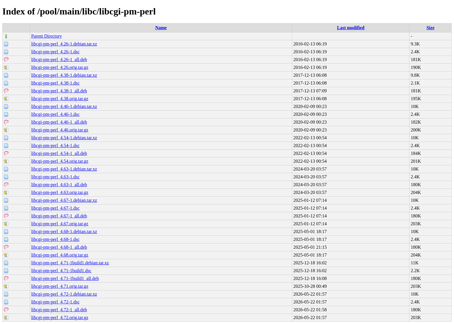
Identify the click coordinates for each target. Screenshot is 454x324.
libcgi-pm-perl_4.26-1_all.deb (59, 59)
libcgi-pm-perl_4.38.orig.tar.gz (59, 98)
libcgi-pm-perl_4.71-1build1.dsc (61, 270)
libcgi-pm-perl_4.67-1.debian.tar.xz (64, 200)
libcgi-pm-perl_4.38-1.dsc (55, 82)
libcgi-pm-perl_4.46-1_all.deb (59, 122)
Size (430, 27)
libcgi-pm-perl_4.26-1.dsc (55, 51)
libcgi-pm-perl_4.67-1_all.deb (59, 215)
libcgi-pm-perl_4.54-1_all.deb (59, 153)
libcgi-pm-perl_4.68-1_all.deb (59, 247)
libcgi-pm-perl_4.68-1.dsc (55, 239)
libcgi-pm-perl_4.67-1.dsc (55, 208)
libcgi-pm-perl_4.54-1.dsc (55, 145)
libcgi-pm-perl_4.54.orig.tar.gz (59, 161)
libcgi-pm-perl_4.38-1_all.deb (59, 90)
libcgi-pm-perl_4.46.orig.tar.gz (59, 129)
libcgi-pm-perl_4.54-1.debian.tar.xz (64, 137)
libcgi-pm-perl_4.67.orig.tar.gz (59, 223)
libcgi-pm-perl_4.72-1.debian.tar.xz (64, 294)
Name (161, 27)
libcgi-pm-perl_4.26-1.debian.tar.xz (64, 43)
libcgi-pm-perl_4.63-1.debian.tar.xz (64, 168)
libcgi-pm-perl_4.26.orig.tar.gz (59, 67)
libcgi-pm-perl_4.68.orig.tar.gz (59, 254)
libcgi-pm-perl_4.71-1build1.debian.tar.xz (70, 262)
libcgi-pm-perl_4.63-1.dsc (55, 176)
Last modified (351, 27)
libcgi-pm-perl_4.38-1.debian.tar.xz (64, 75)
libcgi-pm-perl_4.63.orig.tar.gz (59, 192)
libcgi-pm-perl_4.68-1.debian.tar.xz (64, 231)
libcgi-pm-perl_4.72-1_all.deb (59, 309)
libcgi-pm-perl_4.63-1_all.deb (59, 184)
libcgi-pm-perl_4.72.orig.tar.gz (59, 317)
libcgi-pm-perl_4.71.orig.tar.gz (59, 286)
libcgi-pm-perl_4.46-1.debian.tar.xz (64, 106)
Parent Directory (46, 36)
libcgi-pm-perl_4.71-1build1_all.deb (65, 278)
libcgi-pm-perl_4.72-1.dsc (55, 301)
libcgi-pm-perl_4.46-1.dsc (55, 114)
